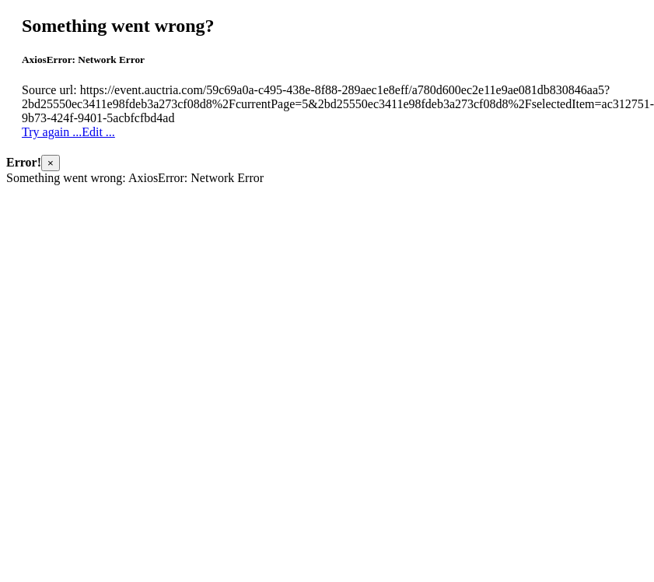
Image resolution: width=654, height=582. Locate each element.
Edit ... (98, 131)
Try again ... (52, 131)
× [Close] (50, 163)
